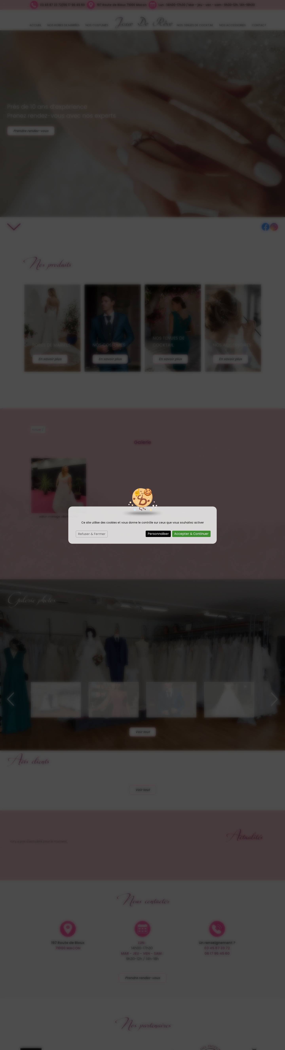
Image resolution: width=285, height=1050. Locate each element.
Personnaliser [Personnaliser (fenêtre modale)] (158, 533)
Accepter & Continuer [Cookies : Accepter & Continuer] (191, 533)
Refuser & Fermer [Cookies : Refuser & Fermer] (91, 534)
